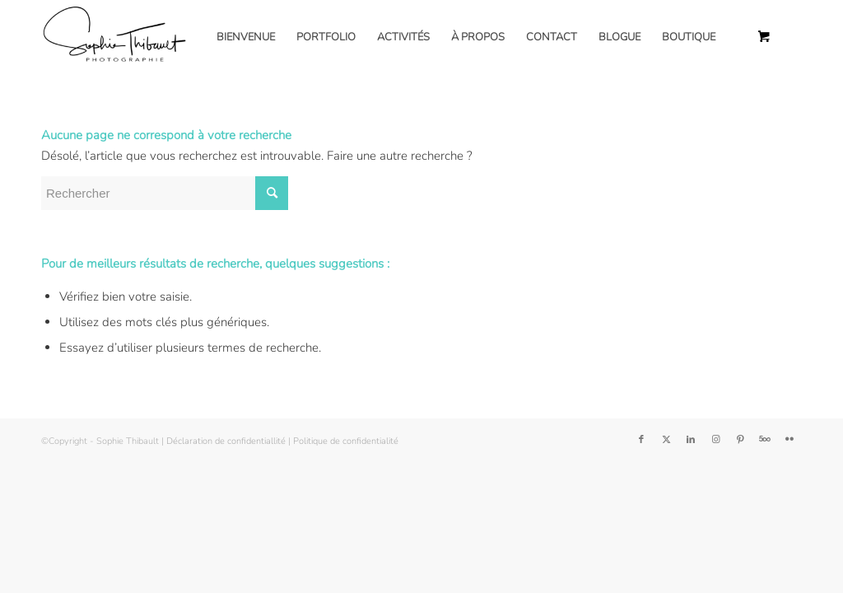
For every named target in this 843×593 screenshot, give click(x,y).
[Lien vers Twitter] (666, 439)
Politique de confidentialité (345, 441)
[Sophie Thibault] (113, 37)
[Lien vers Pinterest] (740, 439)
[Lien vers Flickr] (789, 439)
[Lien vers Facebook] (641, 439)
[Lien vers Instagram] (715, 439)
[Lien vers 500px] (764, 439)
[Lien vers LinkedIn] (690, 439)
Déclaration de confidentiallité (226, 441)
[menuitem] (246, 37)
